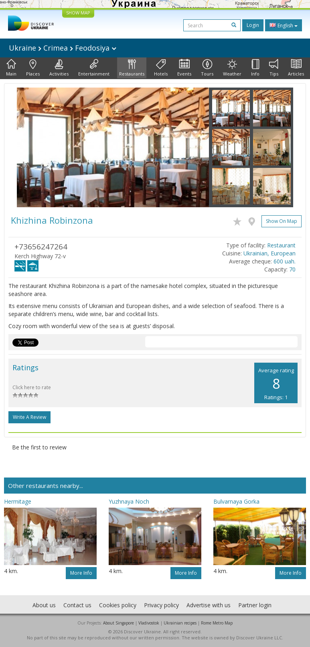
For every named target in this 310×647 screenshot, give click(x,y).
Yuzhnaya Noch (129, 501)
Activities (59, 68)
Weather (232, 68)
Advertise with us (208, 605)
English (283, 25)
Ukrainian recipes (180, 623)
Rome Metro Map (217, 623)
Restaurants (131, 68)
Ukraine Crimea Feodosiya (62, 48)
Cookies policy (117, 605)
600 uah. (285, 261)
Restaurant (281, 245)
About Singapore (118, 623)
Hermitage (17, 501)
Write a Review (29, 417)
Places (33, 68)
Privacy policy (161, 605)
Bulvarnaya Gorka (236, 501)
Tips (273, 68)
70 (292, 269)
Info (255, 68)
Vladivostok (148, 623)
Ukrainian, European (269, 253)
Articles (296, 68)
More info (81, 572)
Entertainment (93, 68)
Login (253, 25)
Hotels (161, 68)
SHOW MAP (78, 13)
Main (11, 68)
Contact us (77, 605)
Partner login (255, 605)
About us (44, 605)
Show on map (281, 221)
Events (184, 68)
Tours (207, 68)
